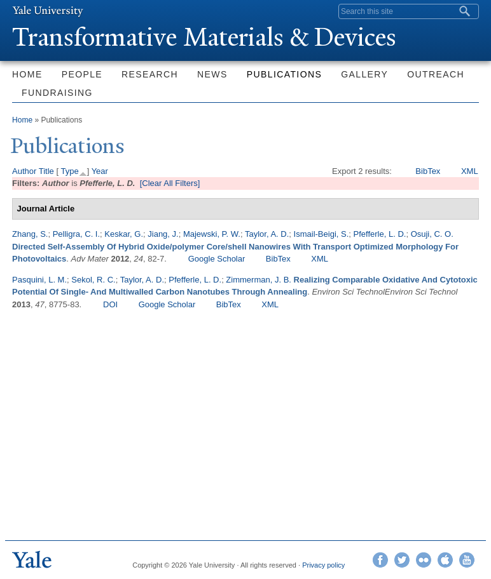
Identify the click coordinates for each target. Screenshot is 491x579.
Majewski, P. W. (211, 234)
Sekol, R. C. (93, 279)
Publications (284, 74)
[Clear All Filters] (170, 183)
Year (100, 171)
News (212, 74)
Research (149, 74)
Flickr (423, 560)
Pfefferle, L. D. (380, 234)
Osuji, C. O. (432, 234)
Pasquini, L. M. (39, 279)
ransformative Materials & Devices (204, 37)
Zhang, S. (30, 234)
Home (27, 74)
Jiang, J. (163, 234)
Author (24, 171)
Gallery (364, 74)
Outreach (435, 74)
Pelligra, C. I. (76, 234)
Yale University (47, 11)
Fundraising (57, 93)
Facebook (380, 560)
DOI (110, 304)
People (82, 74)
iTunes (445, 560)
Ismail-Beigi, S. (321, 234)
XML (469, 171)
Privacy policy (323, 565)
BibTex (427, 171)
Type (69, 171)
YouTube (466, 560)
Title (46, 171)
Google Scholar (217, 258)
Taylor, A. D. (267, 234)
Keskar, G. (123, 234)
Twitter (402, 560)
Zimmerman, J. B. (258, 279)
